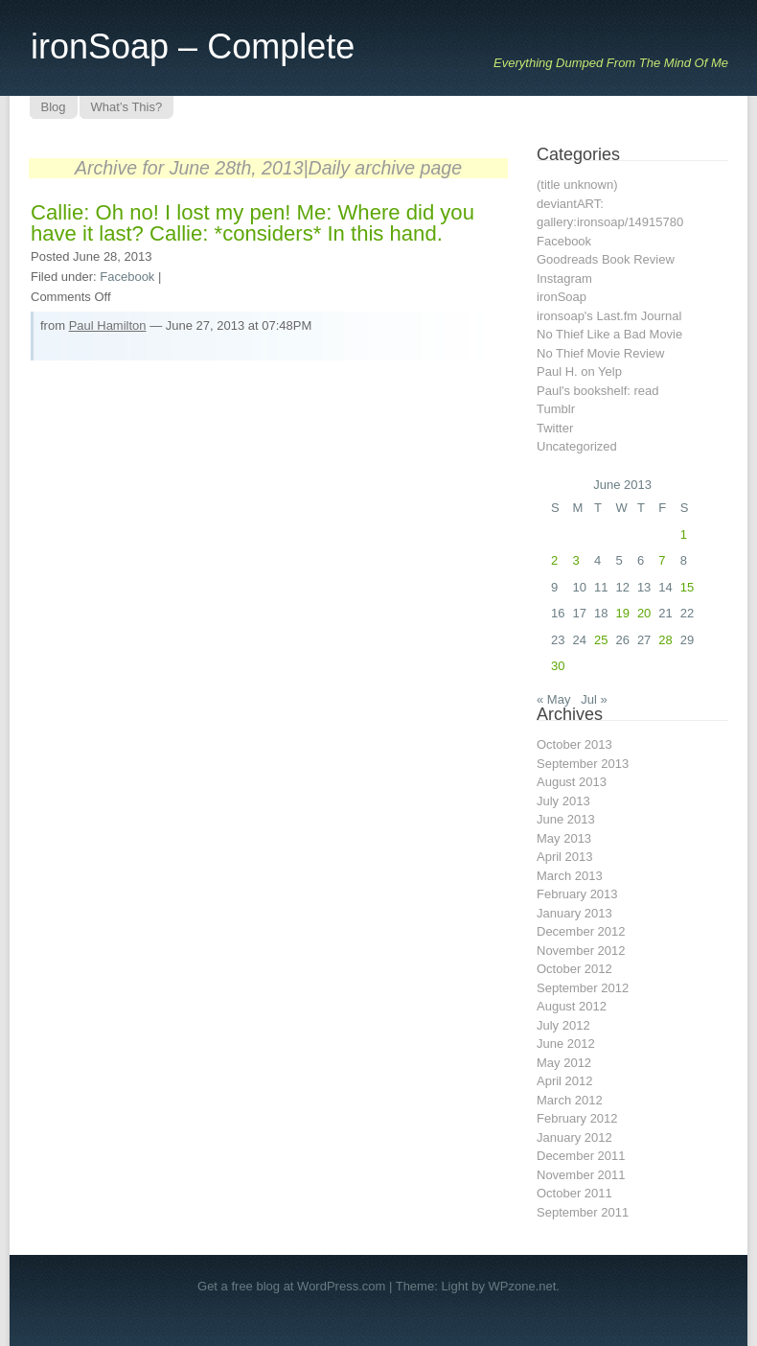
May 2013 (564, 838)
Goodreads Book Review (606, 259)
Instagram (564, 278)
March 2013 (570, 876)
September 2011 (583, 1212)
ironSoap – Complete (193, 46)
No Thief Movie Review (600, 353)
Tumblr (556, 409)
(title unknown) (577, 184)
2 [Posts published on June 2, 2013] (554, 560)
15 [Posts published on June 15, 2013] (687, 587)
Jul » (594, 699)
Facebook (127, 276)
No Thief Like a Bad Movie (609, 334)
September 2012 (583, 988)
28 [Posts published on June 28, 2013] (665, 640)
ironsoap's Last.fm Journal (609, 316)
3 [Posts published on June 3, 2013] (575, 560)
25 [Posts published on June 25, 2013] (601, 640)
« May (553, 699)
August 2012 (572, 1006)
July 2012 (563, 1025)
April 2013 (565, 856)
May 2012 (564, 1063)
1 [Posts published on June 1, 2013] (683, 534)
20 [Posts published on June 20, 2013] (644, 613)
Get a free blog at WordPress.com (291, 1286)
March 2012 (570, 1100)
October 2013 (574, 744)
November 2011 (581, 1175)
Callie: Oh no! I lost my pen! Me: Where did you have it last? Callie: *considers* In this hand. (252, 222)
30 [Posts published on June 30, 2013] (557, 666)
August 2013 (572, 782)
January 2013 (574, 913)
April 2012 (565, 1081)
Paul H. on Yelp (579, 371)
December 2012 (581, 931)
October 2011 (574, 1193)
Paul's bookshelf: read (598, 390)
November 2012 (581, 950)
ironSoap (561, 297)
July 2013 (563, 801)
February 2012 (577, 1118)
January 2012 (574, 1137)
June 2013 (566, 819)
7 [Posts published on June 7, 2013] (661, 560)
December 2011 (581, 1156)
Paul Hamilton (108, 325)
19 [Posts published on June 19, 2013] (622, 613)
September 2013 (583, 763)
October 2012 (574, 969)
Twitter (555, 428)
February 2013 (577, 894)
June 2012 (566, 1043)
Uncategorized (577, 446)
